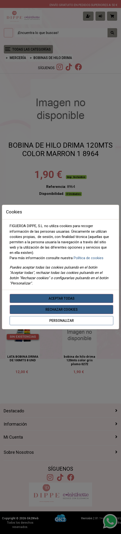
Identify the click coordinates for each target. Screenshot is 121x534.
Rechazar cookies (61, 309)
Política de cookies (88, 258)
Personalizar (61, 321)
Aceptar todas (62, 298)
